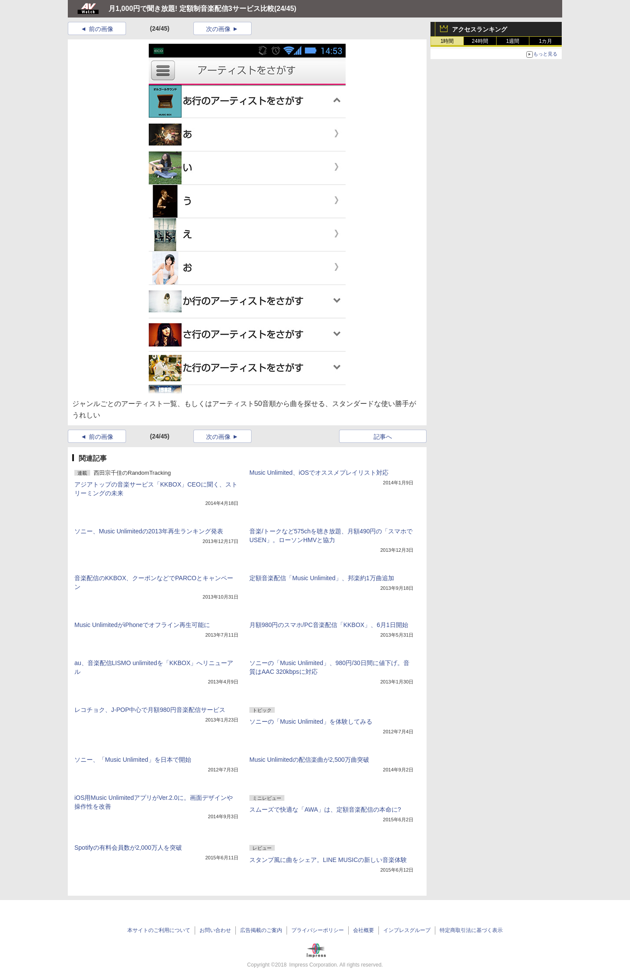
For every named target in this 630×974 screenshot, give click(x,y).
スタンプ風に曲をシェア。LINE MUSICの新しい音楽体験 (328, 859)
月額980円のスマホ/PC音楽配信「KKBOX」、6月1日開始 (328, 624)
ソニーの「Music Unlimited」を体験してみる (310, 721)
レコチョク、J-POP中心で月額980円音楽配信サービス (149, 709)
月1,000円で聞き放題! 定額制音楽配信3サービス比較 (191, 8)
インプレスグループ (406, 930)
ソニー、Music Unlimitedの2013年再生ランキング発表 (148, 531)
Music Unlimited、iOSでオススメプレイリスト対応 (318, 472)
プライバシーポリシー (317, 930)
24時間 (480, 41)
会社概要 (363, 930)
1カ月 (546, 41)
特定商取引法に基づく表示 (471, 930)
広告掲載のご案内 (261, 930)
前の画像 (101, 28)
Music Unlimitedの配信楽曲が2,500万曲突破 (309, 759)
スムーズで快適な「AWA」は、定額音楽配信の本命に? (325, 809)
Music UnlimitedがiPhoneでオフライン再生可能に (142, 624)
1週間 (513, 41)
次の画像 (218, 28)
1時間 (447, 41)
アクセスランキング (479, 29)
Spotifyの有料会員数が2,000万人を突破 (128, 847)
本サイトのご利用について (158, 930)
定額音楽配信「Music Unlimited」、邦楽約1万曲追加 (321, 578)
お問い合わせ (215, 930)
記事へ (383, 436)
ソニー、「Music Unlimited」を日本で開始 (132, 759)
